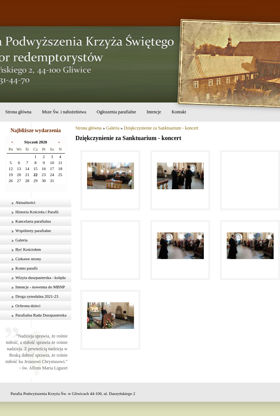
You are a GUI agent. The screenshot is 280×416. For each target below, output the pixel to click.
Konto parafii (26, 268)
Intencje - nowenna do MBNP (40, 287)
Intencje (153, 112)
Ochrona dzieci (28, 305)
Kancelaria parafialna (33, 221)
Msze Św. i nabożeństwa (64, 112)
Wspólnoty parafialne (33, 230)
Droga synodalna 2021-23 (36, 296)
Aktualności (25, 202)
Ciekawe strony (28, 258)
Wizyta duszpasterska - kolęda (40, 277)
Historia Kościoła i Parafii (37, 212)
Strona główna (18, 112)
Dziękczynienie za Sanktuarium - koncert (161, 128)
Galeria (21, 240)
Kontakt (179, 112)
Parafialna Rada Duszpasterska (40, 315)
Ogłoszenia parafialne (116, 112)
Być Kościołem (28, 249)
